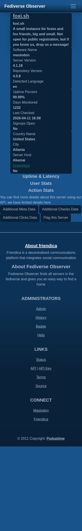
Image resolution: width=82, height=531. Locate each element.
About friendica (41, 330)
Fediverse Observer (24, 6)
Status (41, 444)
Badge (41, 411)
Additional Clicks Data (20, 302)
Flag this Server (56, 302)
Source (41, 470)
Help (41, 420)
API (33, 453)
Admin (41, 393)
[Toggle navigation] (73, 6)
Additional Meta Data (19, 293)
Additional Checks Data (60, 293)
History (41, 402)
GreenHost (21, 166)
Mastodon (41, 495)
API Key (45, 453)
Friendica (41, 504)
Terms (41, 462)
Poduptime (56, 523)
